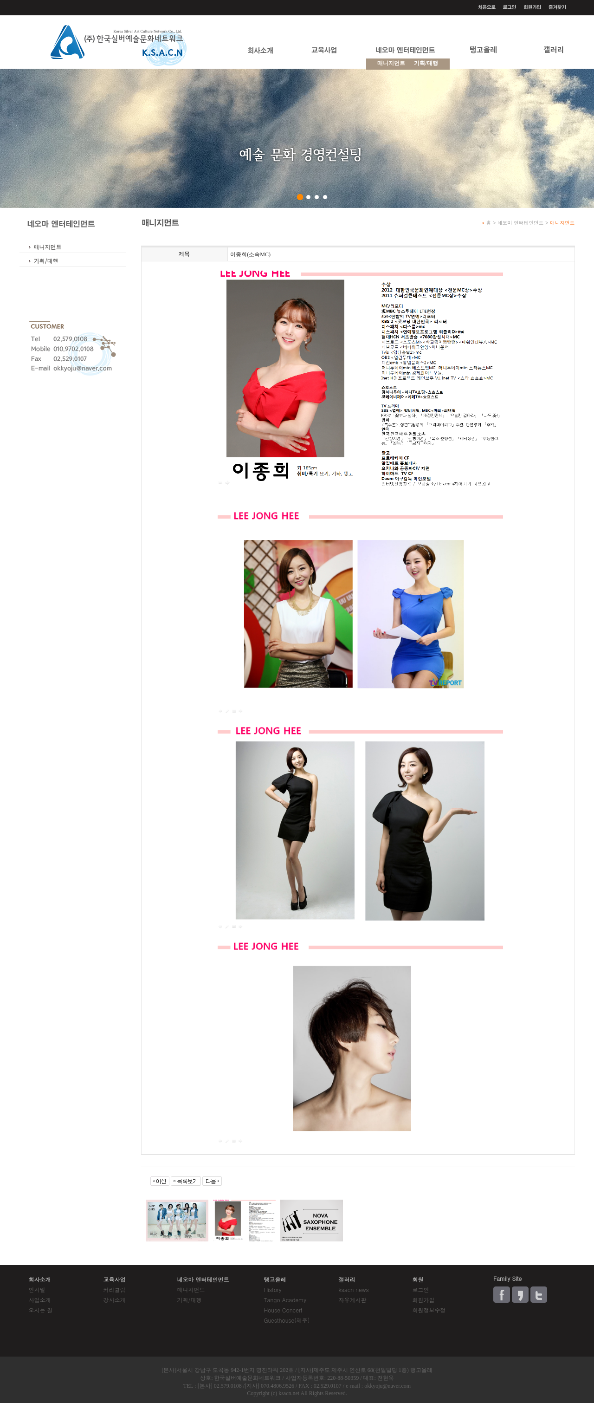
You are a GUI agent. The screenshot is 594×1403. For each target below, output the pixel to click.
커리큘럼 (114, 1289)
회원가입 (423, 1300)
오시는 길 (41, 1310)
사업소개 (40, 1300)
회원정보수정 (429, 1310)
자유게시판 (352, 1300)
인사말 (37, 1289)
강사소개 (114, 1300)
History (272, 1289)
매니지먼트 (48, 247)
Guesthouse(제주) (287, 1320)
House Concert (283, 1310)
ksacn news (353, 1289)
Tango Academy (285, 1300)
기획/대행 (426, 63)
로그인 (420, 1289)
